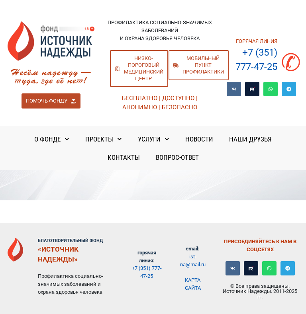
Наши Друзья (250, 139)
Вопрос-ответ (177, 157)
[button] (51, 101)
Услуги (153, 139)
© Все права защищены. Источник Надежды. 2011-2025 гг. (260, 291)
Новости (199, 139)
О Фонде (51, 139)
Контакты (124, 157)
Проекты (103, 139)
